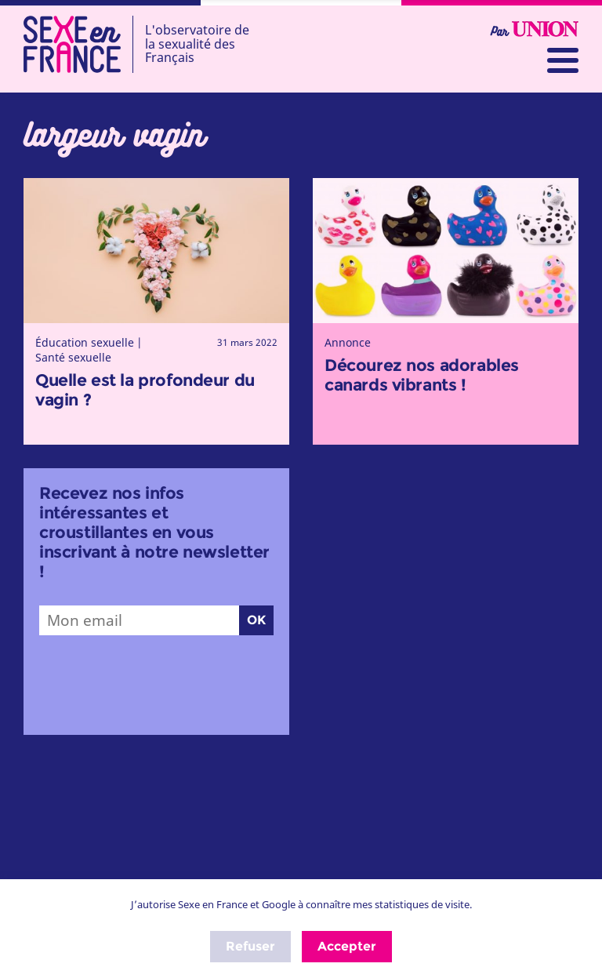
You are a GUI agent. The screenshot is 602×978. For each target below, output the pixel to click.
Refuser (250, 946)
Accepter (346, 946)
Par (534, 29)
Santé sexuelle (73, 357)
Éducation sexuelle (84, 342)
